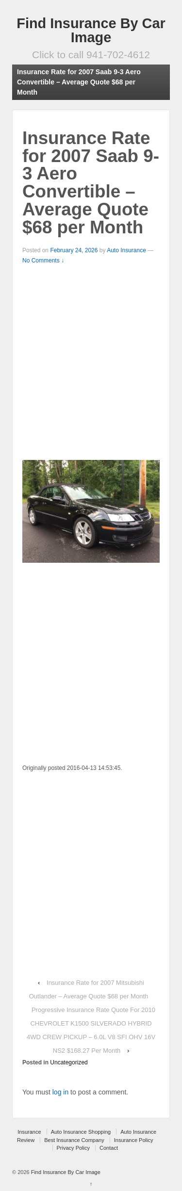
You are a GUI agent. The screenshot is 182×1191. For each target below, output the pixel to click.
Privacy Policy (73, 1148)
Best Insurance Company (74, 1140)
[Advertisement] (91, 362)
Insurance (29, 1132)
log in (60, 1092)
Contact (108, 1148)
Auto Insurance (126, 250)
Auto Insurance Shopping (81, 1132)
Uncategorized (68, 1062)
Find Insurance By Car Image (91, 30)
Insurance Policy (133, 1140)
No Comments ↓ (43, 260)
